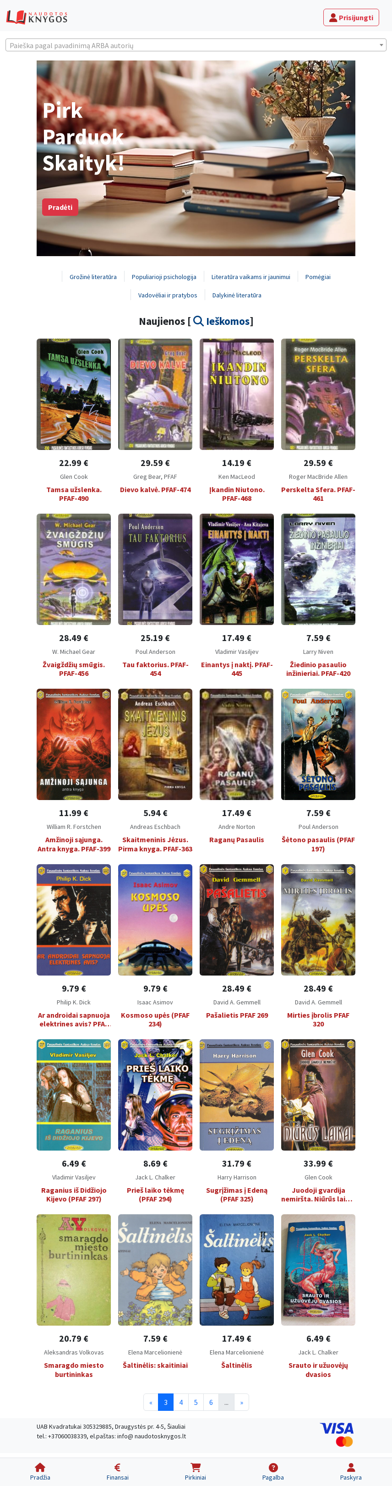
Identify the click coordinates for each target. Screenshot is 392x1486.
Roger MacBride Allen (318, 476)
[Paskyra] (351, 1472)
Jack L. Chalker (155, 1177)
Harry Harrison (237, 1177)
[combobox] (196, 44)
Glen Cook (74, 476)
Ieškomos (221, 321)
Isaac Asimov (155, 1002)
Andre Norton (236, 827)
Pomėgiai (318, 277)
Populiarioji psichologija (164, 277)
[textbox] (196, 45)
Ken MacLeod (236, 476)
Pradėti (60, 207)
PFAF (170, 476)
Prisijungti (351, 17)
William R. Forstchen (74, 827)
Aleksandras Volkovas (74, 1352)
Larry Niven (318, 651)
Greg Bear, (148, 476)
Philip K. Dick (74, 1002)
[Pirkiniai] (195, 1472)
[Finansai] (117, 1472)
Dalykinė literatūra (236, 295)
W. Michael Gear (73, 651)
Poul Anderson (155, 651)
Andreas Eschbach (155, 827)
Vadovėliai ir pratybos (167, 295)
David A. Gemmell (237, 1002)
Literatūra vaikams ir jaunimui (251, 277)
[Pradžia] (40, 1472)
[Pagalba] (273, 1472)
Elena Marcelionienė (155, 1352)
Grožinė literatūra (93, 277)
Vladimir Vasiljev (237, 651)
